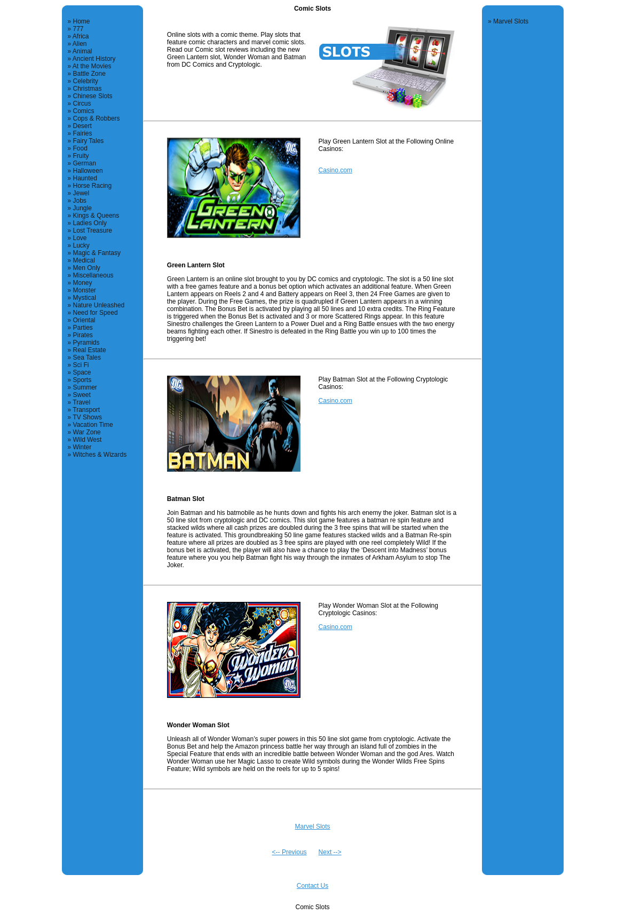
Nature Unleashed (99, 305)
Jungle (82, 208)
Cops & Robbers (96, 118)
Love (80, 238)
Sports (82, 380)
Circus (82, 103)
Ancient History (94, 58)
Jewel (81, 193)
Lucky (81, 245)
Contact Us (312, 885)
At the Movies (92, 66)
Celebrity (85, 81)
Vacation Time (93, 424)
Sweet (82, 395)
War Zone (87, 432)
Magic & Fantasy (97, 253)
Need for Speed (95, 312)
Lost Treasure (92, 230)
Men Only (86, 268)
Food (80, 148)
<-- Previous (289, 852)
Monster (84, 290)
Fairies (82, 133)
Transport (86, 410)
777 (78, 29)
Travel (81, 402)
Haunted (85, 178)
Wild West (87, 439)
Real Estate (89, 350)
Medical (84, 260)
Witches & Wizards (100, 454)
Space (82, 372)
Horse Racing (92, 185)
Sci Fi (81, 365)
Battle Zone (89, 73)
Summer (85, 387)
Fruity (81, 156)
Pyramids (86, 342)
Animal (82, 51)
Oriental (84, 320)
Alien (80, 43)
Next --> (330, 852)
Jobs (79, 200)
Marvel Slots (312, 826)
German (84, 163)
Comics (83, 111)
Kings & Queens (96, 215)
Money (82, 283)
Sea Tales (87, 357)
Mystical (84, 297)
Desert (82, 126)
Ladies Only (90, 223)
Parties (83, 327)
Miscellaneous (93, 275)
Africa (81, 36)
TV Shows (87, 417)
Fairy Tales (88, 141)
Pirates (83, 335)
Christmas (87, 88)
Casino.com (335, 170)
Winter (82, 447)
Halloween (88, 170)
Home (81, 21)
